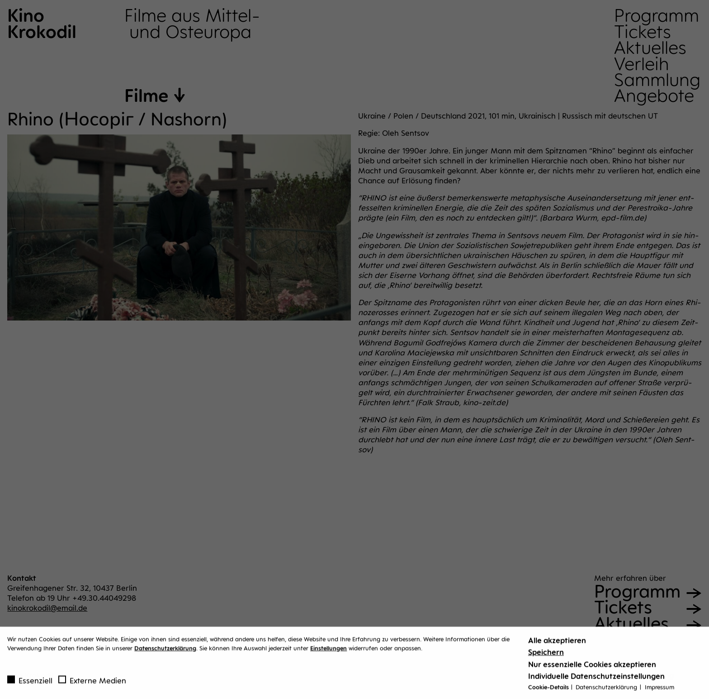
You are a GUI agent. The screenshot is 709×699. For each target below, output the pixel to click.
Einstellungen (328, 651)
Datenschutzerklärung (165, 651)
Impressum (659, 690)
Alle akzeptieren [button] (557, 643)
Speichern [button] (546, 655)
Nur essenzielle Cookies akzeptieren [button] (592, 667)
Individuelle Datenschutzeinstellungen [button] (596, 679)
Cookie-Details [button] (549, 690)
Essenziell (29, 684)
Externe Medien (92, 684)
